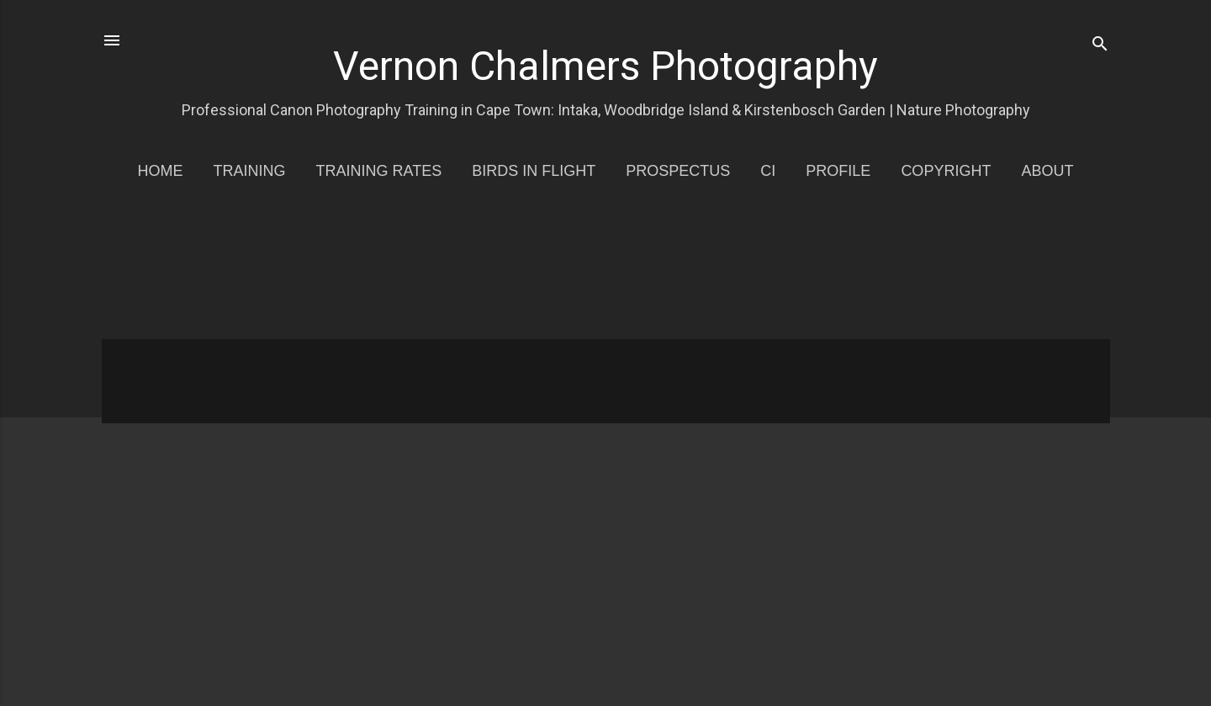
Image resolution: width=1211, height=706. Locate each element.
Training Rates (379, 170)
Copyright (946, 170)
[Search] (1100, 46)
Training (250, 170)
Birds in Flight (533, 170)
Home (160, 170)
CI (767, 170)
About (1047, 170)
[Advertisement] (606, 271)
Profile (838, 170)
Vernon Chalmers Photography (605, 66)
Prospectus (678, 170)
